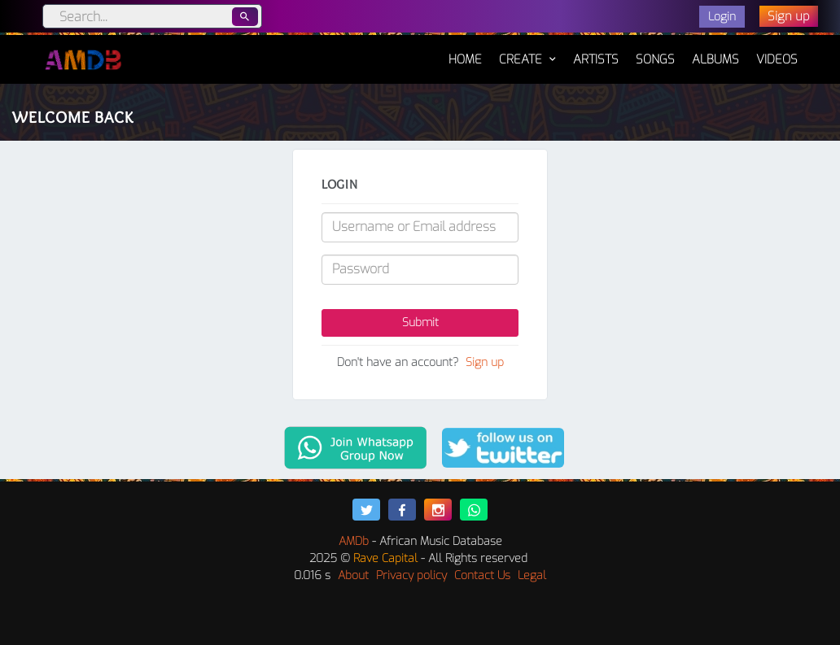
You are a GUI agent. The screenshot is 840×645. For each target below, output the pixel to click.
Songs (655, 59)
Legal (532, 575)
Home (465, 51)
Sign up (485, 362)
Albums (715, 59)
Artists (596, 59)
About (353, 575)
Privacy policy (411, 575)
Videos (777, 59)
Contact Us (482, 575)
